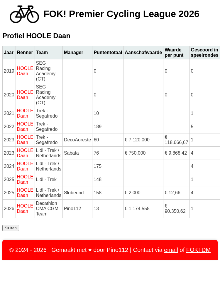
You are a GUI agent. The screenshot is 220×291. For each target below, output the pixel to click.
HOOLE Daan (25, 71)
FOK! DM (198, 250)
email (171, 250)
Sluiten (11, 228)
